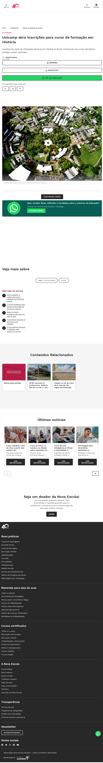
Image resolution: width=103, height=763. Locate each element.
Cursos (63, 280)
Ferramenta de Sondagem (12, 597)
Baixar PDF (52, 70)
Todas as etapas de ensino (32, 28)
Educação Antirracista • (11, 636)
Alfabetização (7, 556)
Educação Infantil (8, 553)
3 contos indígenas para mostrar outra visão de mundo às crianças (13, 306)
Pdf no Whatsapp (52, 78)
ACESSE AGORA (36, 211)
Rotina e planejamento (10, 649)
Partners (5, 690)
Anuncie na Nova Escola (11, 694)
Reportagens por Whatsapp (12, 579)
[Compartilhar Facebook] (13, 89)
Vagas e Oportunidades (46, 280)
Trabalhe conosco (8, 680)
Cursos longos (7, 656)
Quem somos (7, 677)
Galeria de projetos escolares (13, 576)
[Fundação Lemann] (23, 759)
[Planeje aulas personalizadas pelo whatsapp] (98, 734)
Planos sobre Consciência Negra (15, 601)
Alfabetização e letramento (13, 642)
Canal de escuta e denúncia (13, 718)
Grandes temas (7, 546)
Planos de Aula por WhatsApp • (14, 614)
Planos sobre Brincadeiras (12, 608)
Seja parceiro (6, 684)
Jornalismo (14, 28)
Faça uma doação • (9, 687)
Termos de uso (7, 708)
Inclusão (5, 559)
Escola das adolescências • (12, 573)
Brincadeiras (6, 563)
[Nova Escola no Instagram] (10, 746)
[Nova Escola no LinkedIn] (14, 746)
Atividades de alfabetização (13, 618)
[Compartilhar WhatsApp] (5, 89)
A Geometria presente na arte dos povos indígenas (13, 322)
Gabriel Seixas (11, 57)
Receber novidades (12, 734)
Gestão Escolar (7, 569)
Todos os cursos (8, 632)
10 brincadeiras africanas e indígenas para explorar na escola (13, 329)
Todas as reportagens (10, 543)
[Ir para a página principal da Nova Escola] (16, 6)
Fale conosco (6, 674)
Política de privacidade (11, 715)
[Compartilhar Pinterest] (20, 89)
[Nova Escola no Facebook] (2, 746)
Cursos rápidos (7, 652)
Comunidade (6, 670)
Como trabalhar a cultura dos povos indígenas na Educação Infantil (13, 298)
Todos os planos (8, 594)
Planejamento (7, 566)
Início (4, 28)
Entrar (96, 6)
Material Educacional (10, 611)
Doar (51, 515)
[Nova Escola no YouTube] (18, 746)
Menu (6, 6)
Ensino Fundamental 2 (10, 646)
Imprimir (52, 63)
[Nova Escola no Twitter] (6, 746)
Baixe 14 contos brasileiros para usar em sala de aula (13, 314)
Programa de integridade (12, 712)
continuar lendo (52, 197)
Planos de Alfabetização (11, 604)
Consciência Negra (9, 549)
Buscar (87, 6)
